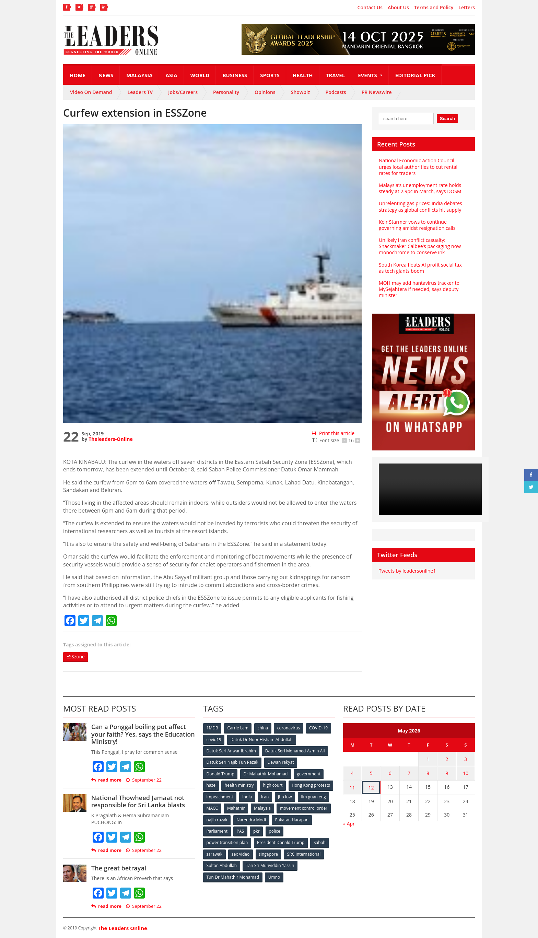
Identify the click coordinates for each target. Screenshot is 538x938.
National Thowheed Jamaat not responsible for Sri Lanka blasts (137, 801)
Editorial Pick (415, 75)
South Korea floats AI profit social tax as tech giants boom (423, 267)
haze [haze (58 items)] (211, 785)
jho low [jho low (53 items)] (213, 807)
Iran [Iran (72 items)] (313, 796)
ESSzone (76, 657)
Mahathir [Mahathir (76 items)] (294, 807)
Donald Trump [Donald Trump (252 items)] (220, 773)
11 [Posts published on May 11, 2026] (352, 785)
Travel (335, 75)
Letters (466, 7)
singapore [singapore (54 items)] (269, 853)
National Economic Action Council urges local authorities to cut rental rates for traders (423, 166)
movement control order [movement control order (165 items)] (230, 819)
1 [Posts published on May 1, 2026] (427, 758)
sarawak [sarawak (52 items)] (214, 853)
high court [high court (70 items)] (273, 785)
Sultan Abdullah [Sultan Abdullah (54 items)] (222, 864)
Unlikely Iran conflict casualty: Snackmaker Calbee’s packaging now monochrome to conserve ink (419, 246)
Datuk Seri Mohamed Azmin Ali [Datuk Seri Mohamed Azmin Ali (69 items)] (295, 751)
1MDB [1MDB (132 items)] (212, 728)
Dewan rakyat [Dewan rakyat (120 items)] (281, 762)
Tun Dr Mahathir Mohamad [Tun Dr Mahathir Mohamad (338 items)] (233, 875)
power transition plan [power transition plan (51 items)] (227, 841)
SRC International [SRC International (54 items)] (304, 853)
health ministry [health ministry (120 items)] (239, 785)
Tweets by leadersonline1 (407, 570)
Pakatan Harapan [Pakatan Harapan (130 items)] (223, 830)
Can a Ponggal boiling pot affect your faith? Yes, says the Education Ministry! (142, 734)
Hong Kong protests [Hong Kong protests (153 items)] (226, 796)
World (200, 75)
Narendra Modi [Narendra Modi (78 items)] (308, 819)
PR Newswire (377, 92)
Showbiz (300, 92)
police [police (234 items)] (318, 830)
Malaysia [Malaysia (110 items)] (320, 807)
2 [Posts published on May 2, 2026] (446, 758)
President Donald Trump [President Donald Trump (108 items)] (280, 841)
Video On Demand (91, 92)
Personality (226, 92)
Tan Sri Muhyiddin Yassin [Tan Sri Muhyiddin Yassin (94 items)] (270, 864)
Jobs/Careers (183, 92)
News (105, 75)
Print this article (333, 433)
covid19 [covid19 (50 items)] (214, 739)
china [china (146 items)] (263, 728)
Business (234, 75)
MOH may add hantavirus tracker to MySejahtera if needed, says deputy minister (419, 289)
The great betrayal (118, 868)
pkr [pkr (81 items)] (299, 830)
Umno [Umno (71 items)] (274, 875)
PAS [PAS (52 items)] (283, 830)
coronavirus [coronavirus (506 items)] (289, 728)
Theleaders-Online (110, 439)
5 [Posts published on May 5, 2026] (371, 772)
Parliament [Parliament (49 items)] (259, 830)
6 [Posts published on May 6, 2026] (390, 772)
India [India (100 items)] (295, 796)
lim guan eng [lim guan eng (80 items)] (242, 807)
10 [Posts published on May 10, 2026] (465, 772)
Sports (269, 75)
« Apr (349, 821)
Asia (171, 75)
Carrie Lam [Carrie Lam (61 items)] (238, 728)
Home (77, 75)
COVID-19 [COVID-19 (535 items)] (319, 728)
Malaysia (139, 75)
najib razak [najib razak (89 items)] (273, 819)
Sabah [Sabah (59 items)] (320, 841)
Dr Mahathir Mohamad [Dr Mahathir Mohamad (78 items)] (266, 773)
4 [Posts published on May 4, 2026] (352, 772)
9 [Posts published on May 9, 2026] (446, 772)
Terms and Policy (434, 7)
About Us (398, 7)
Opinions (265, 92)
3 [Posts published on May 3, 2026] (465, 758)
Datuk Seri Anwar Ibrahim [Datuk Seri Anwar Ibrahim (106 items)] (231, 751)
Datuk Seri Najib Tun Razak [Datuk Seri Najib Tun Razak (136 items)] (232, 762)
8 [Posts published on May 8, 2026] (427, 772)
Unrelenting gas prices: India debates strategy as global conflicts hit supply (420, 206)
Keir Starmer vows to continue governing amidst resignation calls (417, 225)
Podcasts (336, 92)
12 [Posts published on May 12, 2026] (371, 785)
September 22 (143, 780)
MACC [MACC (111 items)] (270, 807)
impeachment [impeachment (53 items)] (267, 796)
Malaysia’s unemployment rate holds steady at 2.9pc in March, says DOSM (420, 188)
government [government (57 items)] (308, 773)
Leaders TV (140, 92)
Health (303, 75)
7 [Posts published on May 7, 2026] (409, 772)
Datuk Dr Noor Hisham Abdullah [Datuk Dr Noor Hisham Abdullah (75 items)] (262, 739)
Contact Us (370, 7)
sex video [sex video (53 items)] (241, 853)
